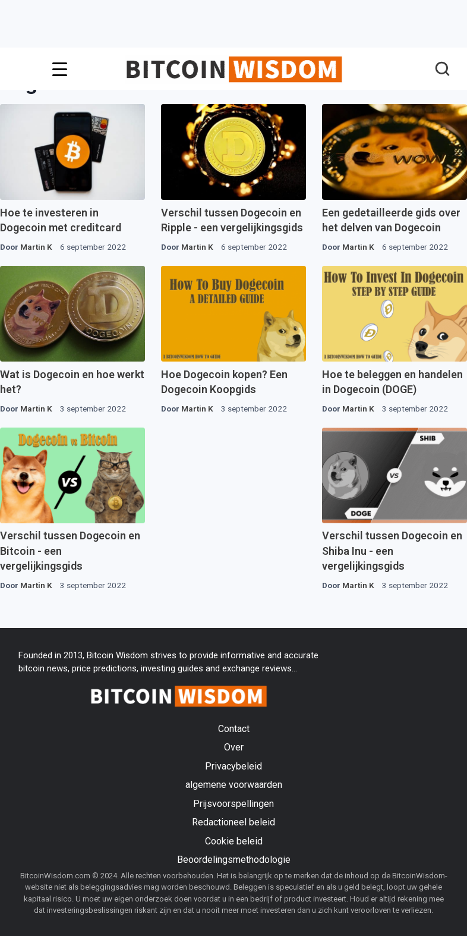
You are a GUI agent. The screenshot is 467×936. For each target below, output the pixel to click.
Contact (234, 728)
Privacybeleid (233, 766)
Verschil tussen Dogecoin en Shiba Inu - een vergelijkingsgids (392, 550)
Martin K (36, 247)
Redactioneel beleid (233, 822)
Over (234, 747)
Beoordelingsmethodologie (234, 859)
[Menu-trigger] (60, 69)
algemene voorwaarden (233, 784)
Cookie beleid (234, 841)
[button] (442, 70)
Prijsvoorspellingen (233, 803)
